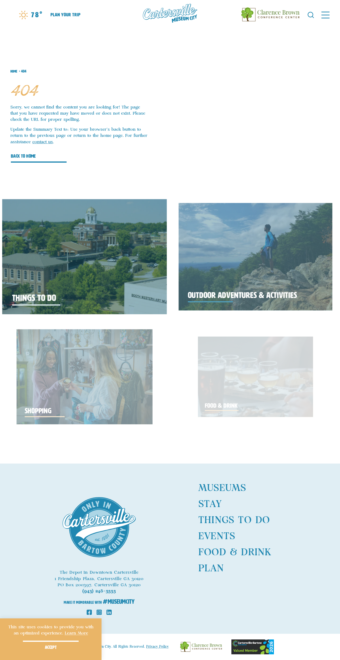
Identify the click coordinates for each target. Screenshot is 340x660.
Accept (51, 647)
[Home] (170, 15)
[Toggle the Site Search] (311, 14)
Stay (210, 504)
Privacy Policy (157, 646)
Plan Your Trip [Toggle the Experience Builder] (66, 14)
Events (216, 536)
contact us (42, 142)
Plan (211, 568)
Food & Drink (234, 552)
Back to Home (23, 156)
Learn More (76, 633)
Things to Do (234, 520)
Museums (222, 488)
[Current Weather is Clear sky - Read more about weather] (30, 15)
